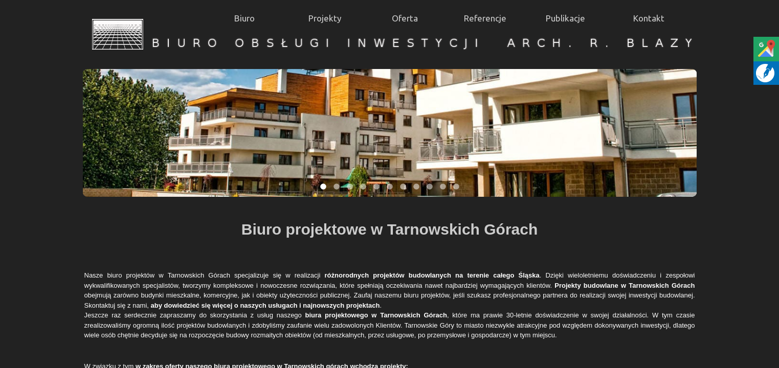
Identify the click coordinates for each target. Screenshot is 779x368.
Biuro (244, 18)
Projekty (324, 18)
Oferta (405, 18)
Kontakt (648, 18)
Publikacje (565, 18)
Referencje (485, 18)
